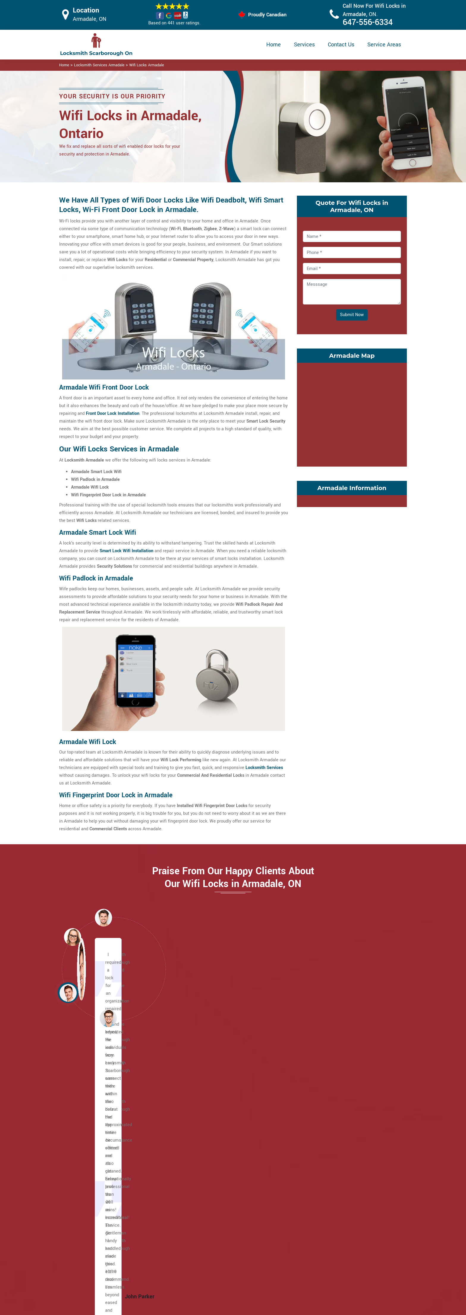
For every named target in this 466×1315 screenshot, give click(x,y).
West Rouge (325, 1139)
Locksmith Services (264, 768)
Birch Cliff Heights (96, 1124)
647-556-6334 (368, 22)
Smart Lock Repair (202, 1264)
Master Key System (203, 1240)
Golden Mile (207, 1085)
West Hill (322, 1131)
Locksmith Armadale (228, 1308)
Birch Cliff (87, 1116)
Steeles (320, 1108)
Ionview (203, 1108)
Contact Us (341, 44)
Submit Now (352, 315)
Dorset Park (89, 1162)
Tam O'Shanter (327, 1116)
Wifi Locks (268, 1253)
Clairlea (85, 1139)
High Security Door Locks (208, 1229)
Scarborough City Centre (336, 1085)
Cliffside (86, 1147)
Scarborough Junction (334, 1093)
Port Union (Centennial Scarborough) (231, 1162)
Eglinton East (91, 1170)
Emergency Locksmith (280, 1276)
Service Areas (384, 44)
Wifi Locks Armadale (146, 65)
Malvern (203, 1124)
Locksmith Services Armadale (99, 65)
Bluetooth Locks (274, 1241)
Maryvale (204, 1131)
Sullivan (321, 1124)
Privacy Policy (272, 1230)
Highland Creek (210, 1100)
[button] (108, 1018)
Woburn (320, 1154)
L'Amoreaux (207, 1116)
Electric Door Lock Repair (208, 1252)
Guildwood (206, 1093)
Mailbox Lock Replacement (284, 1264)
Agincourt (87, 1085)
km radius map (352, 413)
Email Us (345, 1229)
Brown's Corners (94, 1131)
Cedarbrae (88, 1108)
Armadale (87, 1093)
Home (273, 44)
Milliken (203, 1139)
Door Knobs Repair (202, 1275)
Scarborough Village (332, 1100)
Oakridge (204, 1154)
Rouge (202, 1170)
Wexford (321, 1147)
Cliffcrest (87, 1154)
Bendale (86, 1100)
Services (304, 44)
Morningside (208, 1147)
